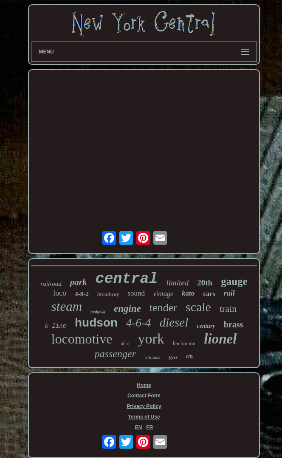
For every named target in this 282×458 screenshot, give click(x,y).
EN (138, 427)
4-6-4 (138, 322)
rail (229, 293)
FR (149, 427)
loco (59, 293)
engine (127, 308)
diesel (174, 322)
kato (188, 293)
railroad (50, 283)
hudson (96, 322)
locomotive (82, 338)
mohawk (97, 312)
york (151, 338)
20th (204, 282)
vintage (163, 293)
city (189, 356)
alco (125, 343)
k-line (55, 326)
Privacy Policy (144, 406)
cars (209, 293)
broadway (108, 294)
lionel (220, 338)
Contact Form (144, 396)
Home (144, 385)
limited (177, 282)
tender (163, 308)
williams (152, 357)
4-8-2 (82, 293)
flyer (173, 357)
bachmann (184, 343)
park (78, 282)
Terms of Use (144, 417)
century (206, 326)
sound (136, 293)
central (126, 279)
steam (66, 306)
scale (198, 307)
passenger (115, 353)
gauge (234, 281)
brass (233, 324)
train (228, 308)
